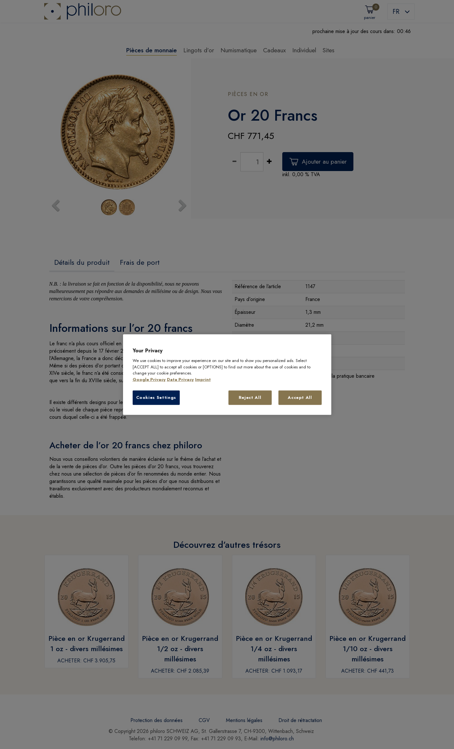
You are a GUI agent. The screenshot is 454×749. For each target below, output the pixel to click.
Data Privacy (180, 379)
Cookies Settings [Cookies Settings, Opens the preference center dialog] (156, 397)
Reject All (250, 397)
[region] (227, 374)
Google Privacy (149, 379)
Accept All (300, 397)
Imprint (203, 379)
